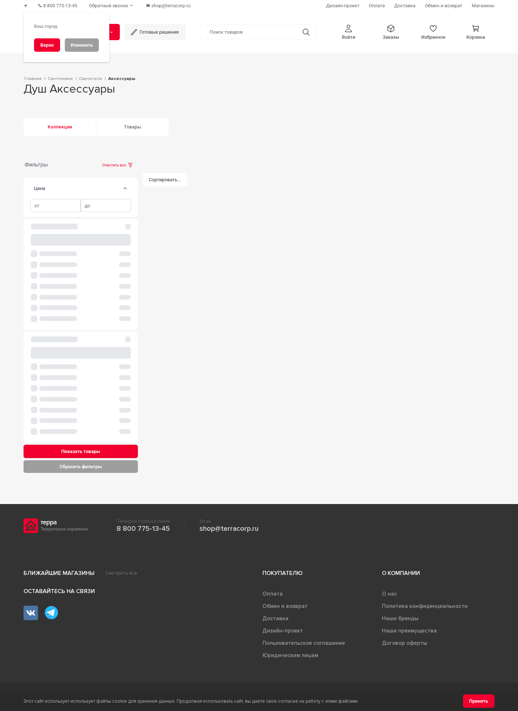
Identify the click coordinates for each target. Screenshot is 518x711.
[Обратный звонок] (112, 6)
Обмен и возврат (285, 606)
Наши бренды (400, 618)
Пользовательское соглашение (303, 643)
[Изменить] (82, 45)
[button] (348, 32)
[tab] (125, 188)
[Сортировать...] (165, 179)
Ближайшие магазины (59, 573)
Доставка (275, 618)
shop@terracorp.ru (228, 528)
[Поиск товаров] (248, 32)
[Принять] (478, 701)
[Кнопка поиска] (306, 32)
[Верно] (47, 45)
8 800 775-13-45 (143, 528)
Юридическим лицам (290, 655)
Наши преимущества (409, 630)
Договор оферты (404, 643)
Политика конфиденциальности (425, 606)
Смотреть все (121, 573)
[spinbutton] (55, 205)
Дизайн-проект (282, 630)
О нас (389, 594)
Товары (132, 127)
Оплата (272, 594)
